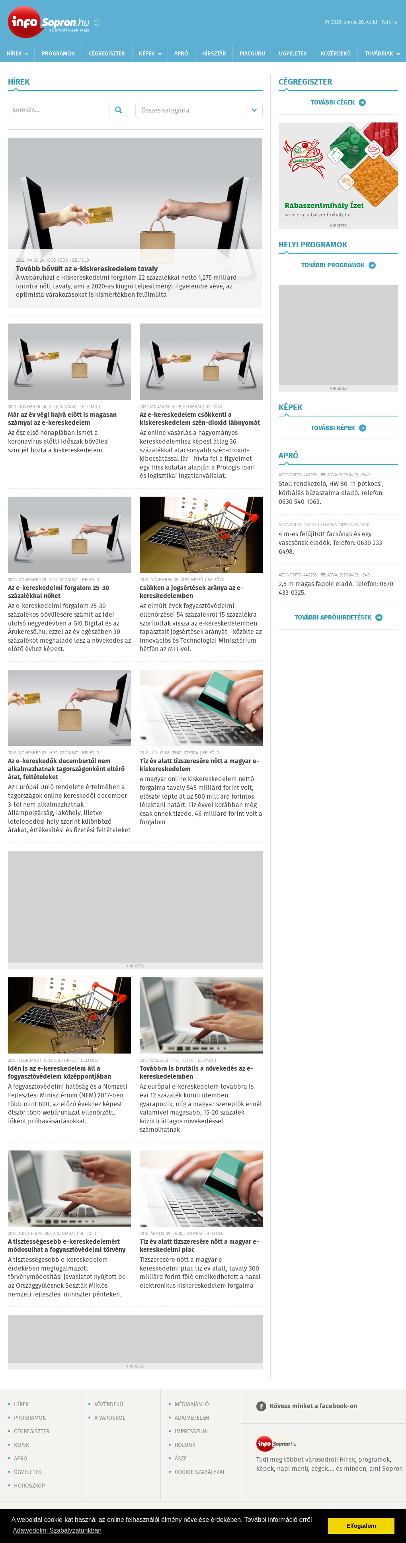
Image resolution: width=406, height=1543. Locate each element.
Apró (181, 53)
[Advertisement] (135, 907)
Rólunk (185, 1445)
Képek (147, 53)
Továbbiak (379, 53)
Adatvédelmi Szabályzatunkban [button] (57, 1530)
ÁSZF (181, 1458)
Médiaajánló (192, 1404)
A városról (109, 1418)
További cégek (333, 102)
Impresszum (191, 1431)
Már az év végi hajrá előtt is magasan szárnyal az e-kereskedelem (62, 419)
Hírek (14, 53)
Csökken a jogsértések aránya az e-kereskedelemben (191, 592)
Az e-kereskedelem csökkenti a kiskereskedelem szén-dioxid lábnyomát (200, 419)
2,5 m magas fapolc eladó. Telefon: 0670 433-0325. (336, 588)
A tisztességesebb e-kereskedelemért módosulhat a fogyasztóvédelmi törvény (66, 1246)
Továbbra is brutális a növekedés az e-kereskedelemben (196, 1073)
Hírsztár (214, 53)
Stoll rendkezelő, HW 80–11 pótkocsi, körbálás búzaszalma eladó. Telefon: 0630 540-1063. (331, 493)
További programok (333, 265)
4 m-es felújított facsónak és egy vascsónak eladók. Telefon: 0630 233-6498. (332, 543)
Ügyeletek (293, 53)
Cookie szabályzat (200, 1472)
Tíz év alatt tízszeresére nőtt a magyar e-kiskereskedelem (199, 765)
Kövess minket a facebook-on (313, 1406)
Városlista (96, 23)
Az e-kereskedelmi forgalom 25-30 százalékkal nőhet (58, 592)
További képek (333, 428)
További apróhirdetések (333, 617)
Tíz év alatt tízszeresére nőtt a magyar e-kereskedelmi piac (199, 1246)
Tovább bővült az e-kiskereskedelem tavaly (87, 269)
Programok (58, 53)
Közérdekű (336, 53)
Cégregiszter (107, 53)
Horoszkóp (29, 1486)
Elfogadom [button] (361, 1526)
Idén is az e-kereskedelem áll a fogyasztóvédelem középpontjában (59, 1073)
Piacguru (252, 53)
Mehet (118, 110)
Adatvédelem (192, 1418)
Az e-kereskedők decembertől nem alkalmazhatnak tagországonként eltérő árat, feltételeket (66, 769)
